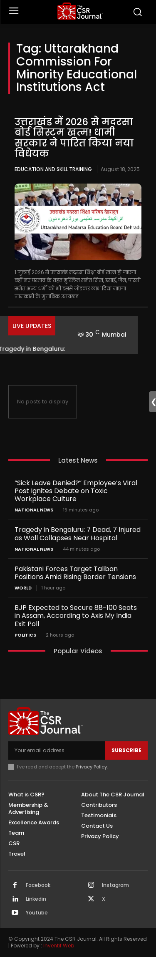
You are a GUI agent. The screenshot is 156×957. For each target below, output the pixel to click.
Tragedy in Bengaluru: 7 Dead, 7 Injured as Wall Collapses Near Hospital (78, 533)
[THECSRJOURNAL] (80, 11)
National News (34, 510)
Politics (25, 635)
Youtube (37, 912)
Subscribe (126, 750)
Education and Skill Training (53, 169)
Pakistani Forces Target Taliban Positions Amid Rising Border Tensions (75, 573)
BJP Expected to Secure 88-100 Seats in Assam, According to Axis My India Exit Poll (76, 615)
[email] (56, 750)
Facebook (38, 885)
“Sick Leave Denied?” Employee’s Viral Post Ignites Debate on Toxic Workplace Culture (76, 491)
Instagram (115, 885)
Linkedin (36, 899)
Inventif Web (58, 945)
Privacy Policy (91, 766)
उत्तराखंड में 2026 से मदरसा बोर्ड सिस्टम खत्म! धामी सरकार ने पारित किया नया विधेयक (74, 137)
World (23, 588)
